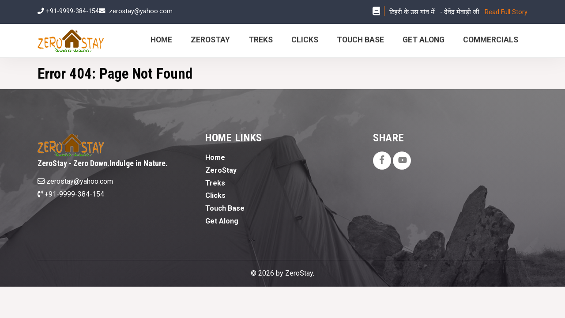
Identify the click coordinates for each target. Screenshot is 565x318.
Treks (261, 39)
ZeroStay (210, 39)
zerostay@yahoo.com (141, 11)
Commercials (490, 39)
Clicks (304, 39)
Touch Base (360, 39)
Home (161, 39)
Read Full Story (506, 12)
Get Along (423, 39)
